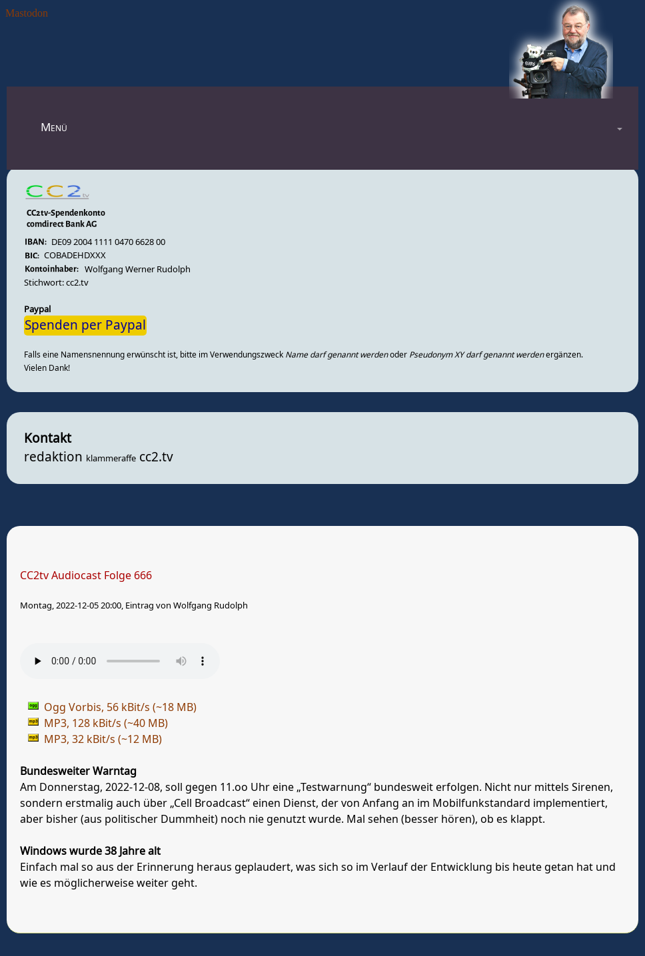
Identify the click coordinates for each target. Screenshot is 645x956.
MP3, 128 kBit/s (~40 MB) (106, 724)
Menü (54, 127)
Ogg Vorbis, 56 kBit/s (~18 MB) (120, 708)
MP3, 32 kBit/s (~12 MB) (103, 740)
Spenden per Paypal (85, 325)
